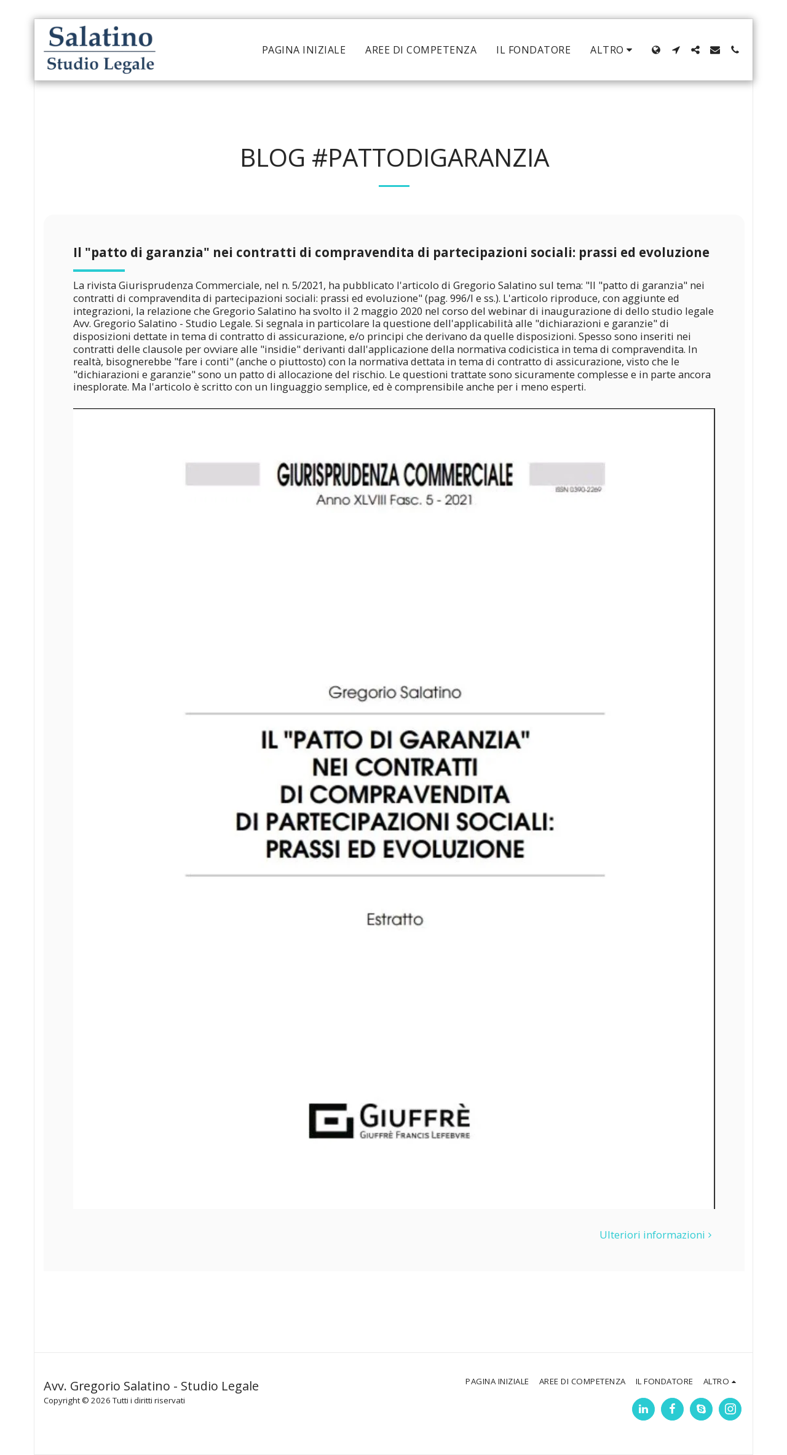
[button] (675, 50)
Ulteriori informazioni (657, 1235)
